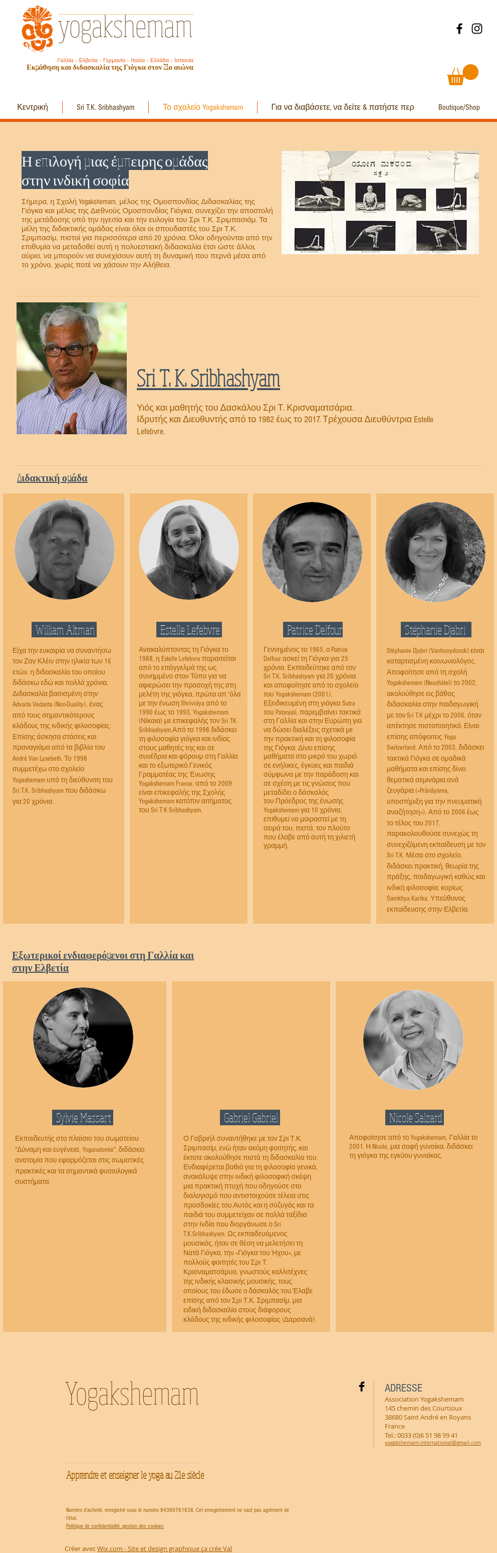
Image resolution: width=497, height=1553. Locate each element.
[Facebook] (459, 29)
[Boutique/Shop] (459, 107)
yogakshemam (125, 25)
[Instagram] (477, 29)
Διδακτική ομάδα (52, 477)
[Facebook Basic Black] (362, 1387)
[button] (462, 74)
